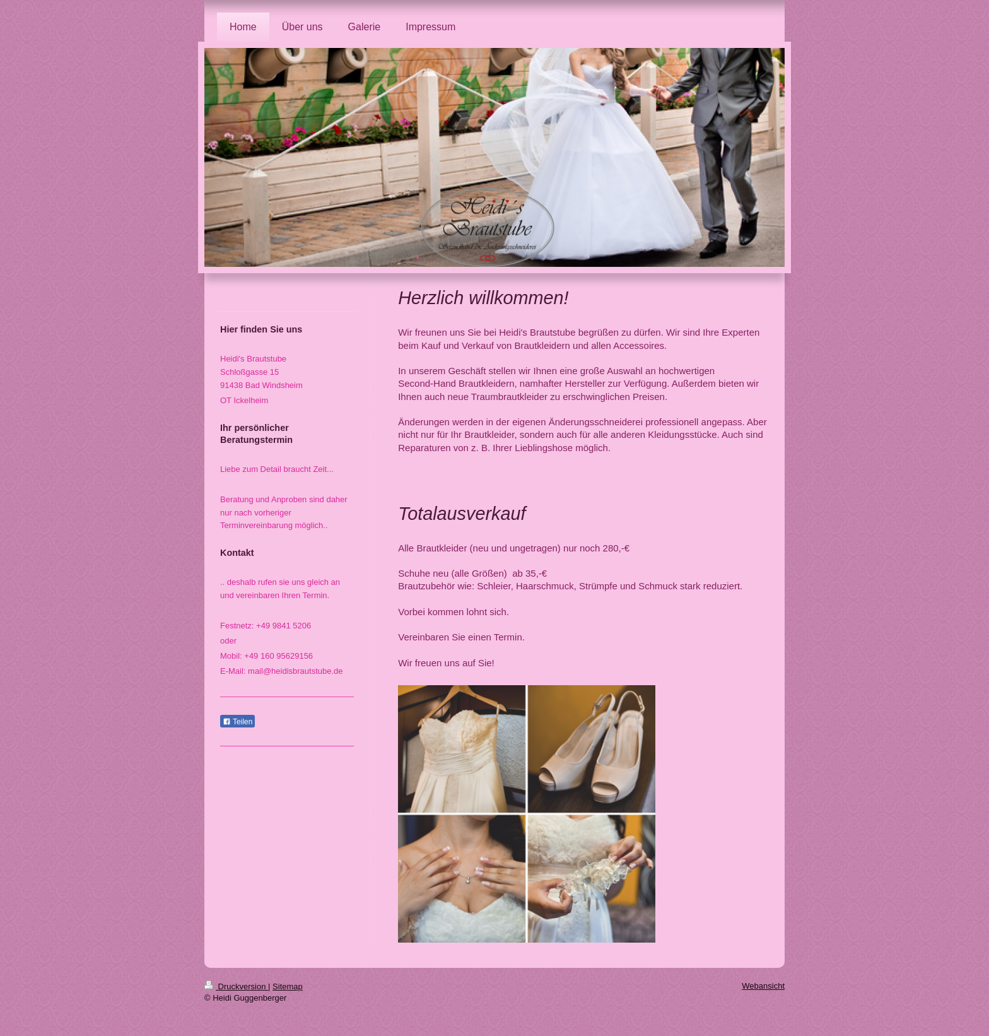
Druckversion (236, 986)
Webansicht (763, 986)
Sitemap (287, 986)
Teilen (237, 721)
